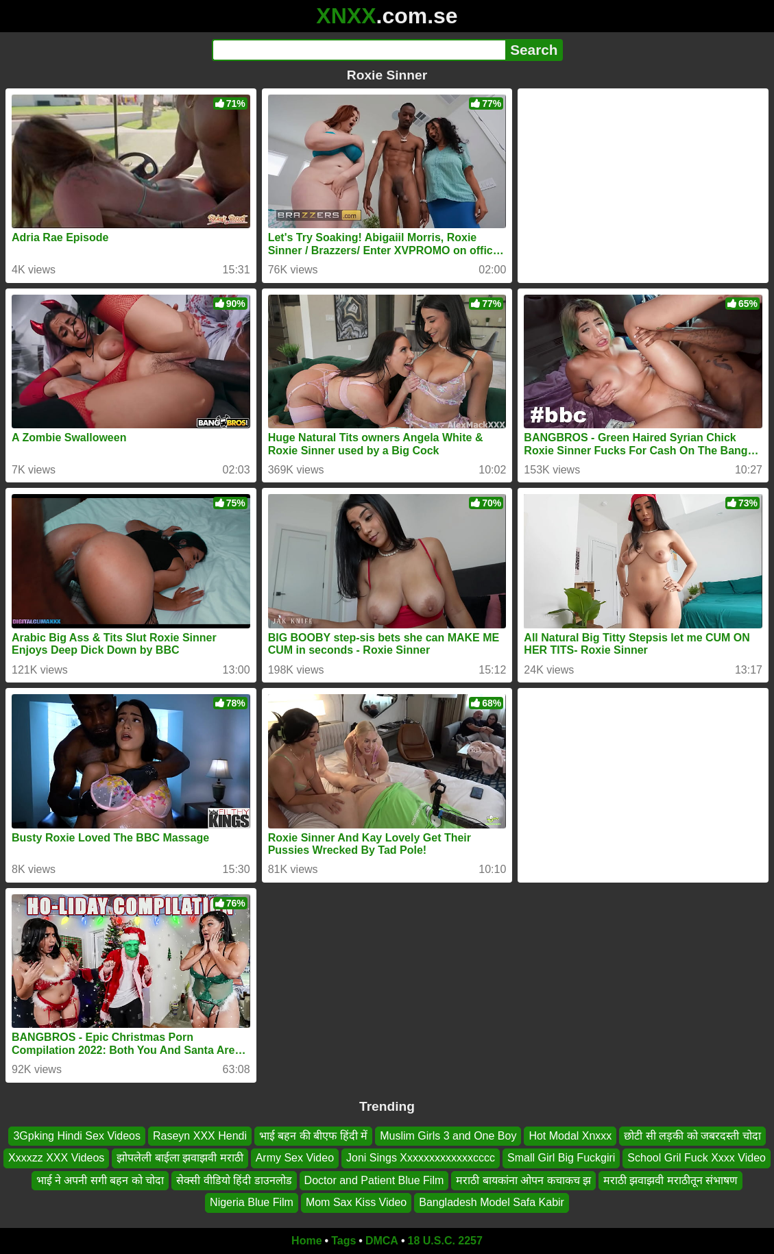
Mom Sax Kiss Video (356, 1202)
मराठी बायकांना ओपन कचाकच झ (523, 1179)
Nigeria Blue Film (251, 1202)
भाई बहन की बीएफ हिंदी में (313, 1136)
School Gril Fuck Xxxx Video (696, 1158)
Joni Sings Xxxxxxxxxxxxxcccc (420, 1158)
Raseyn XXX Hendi (200, 1136)
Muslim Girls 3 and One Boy (448, 1136)
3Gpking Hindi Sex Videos (77, 1136)
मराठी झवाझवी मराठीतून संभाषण (670, 1179)
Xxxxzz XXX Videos (56, 1158)
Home (306, 1240)
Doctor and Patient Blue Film (374, 1179)
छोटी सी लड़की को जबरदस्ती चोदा (692, 1136)
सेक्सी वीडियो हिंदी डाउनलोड (233, 1179)
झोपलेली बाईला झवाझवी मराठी (180, 1158)
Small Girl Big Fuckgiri (561, 1158)
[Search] (359, 50)
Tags (343, 1240)
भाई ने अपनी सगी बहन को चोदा (100, 1179)
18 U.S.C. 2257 (445, 1240)
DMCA (381, 1240)
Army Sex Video (295, 1158)
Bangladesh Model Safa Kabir (491, 1202)
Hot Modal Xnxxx (570, 1136)
